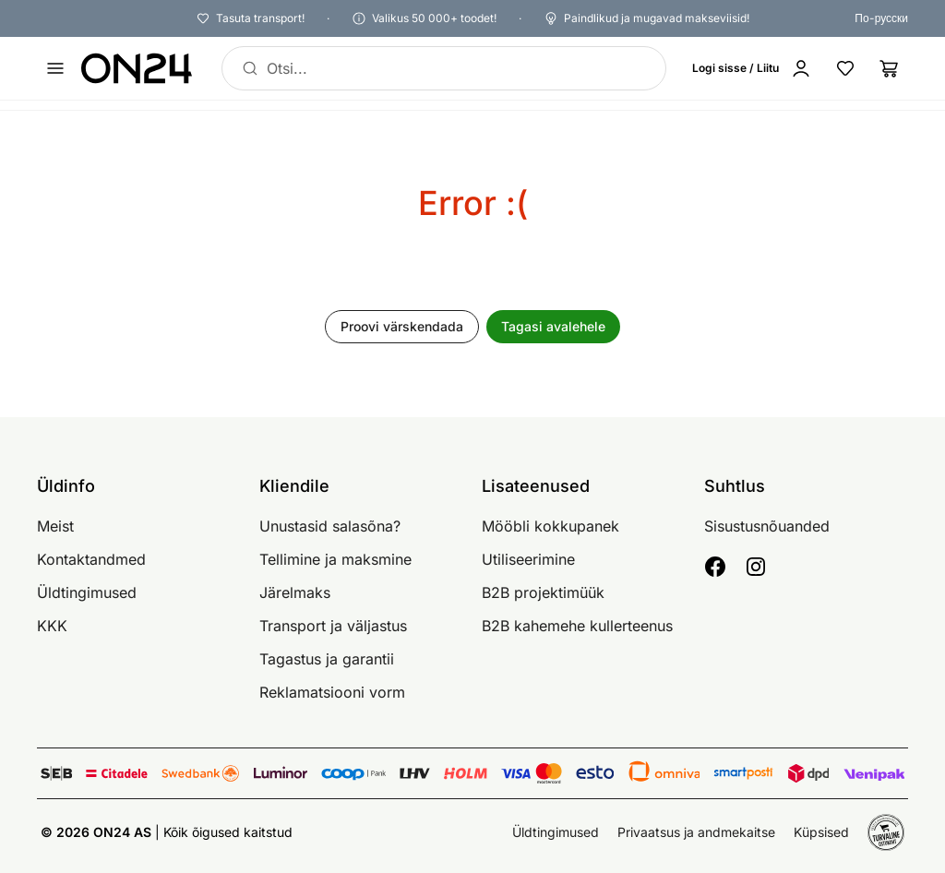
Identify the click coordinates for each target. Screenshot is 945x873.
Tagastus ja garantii (326, 659)
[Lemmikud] (845, 68)
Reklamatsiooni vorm (332, 692)
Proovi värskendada (402, 326)
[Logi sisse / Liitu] (755, 68)
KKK (52, 625)
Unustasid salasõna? (330, 526)
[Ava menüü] (55, 68)
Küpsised (821, 832)
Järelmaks (294, 592)
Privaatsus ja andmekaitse (696, 832)
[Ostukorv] (889, 68)
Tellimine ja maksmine (335, 559)
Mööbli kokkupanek (550, 526)
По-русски (881, 18)
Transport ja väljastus (333, 625)
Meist (55, 526)
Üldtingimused (87, 592)
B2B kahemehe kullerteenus (577, 625)
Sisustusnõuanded (767, 526)
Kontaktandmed (91, 559)
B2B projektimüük (543, 592)
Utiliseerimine (528, 559)
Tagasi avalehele (553, 326)
